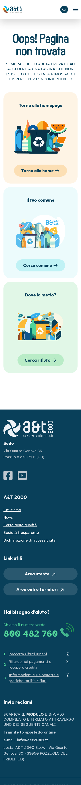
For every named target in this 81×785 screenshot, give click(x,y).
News (8, 517)
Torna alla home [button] (41, 170)
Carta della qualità (20, 525)
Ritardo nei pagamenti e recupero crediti (30, 664)
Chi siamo (12, 510)
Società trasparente (21, 532)
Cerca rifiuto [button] (41, 360)
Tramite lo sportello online (29, 732)
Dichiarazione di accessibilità (29, 540)
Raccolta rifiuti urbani (28, 654)
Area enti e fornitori (40, 589)
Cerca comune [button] (41, 265)
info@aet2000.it (32, 740)
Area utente (40, 574)
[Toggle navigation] (75, 9)
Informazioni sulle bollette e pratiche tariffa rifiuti (34, 678)
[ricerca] (64, 9)
